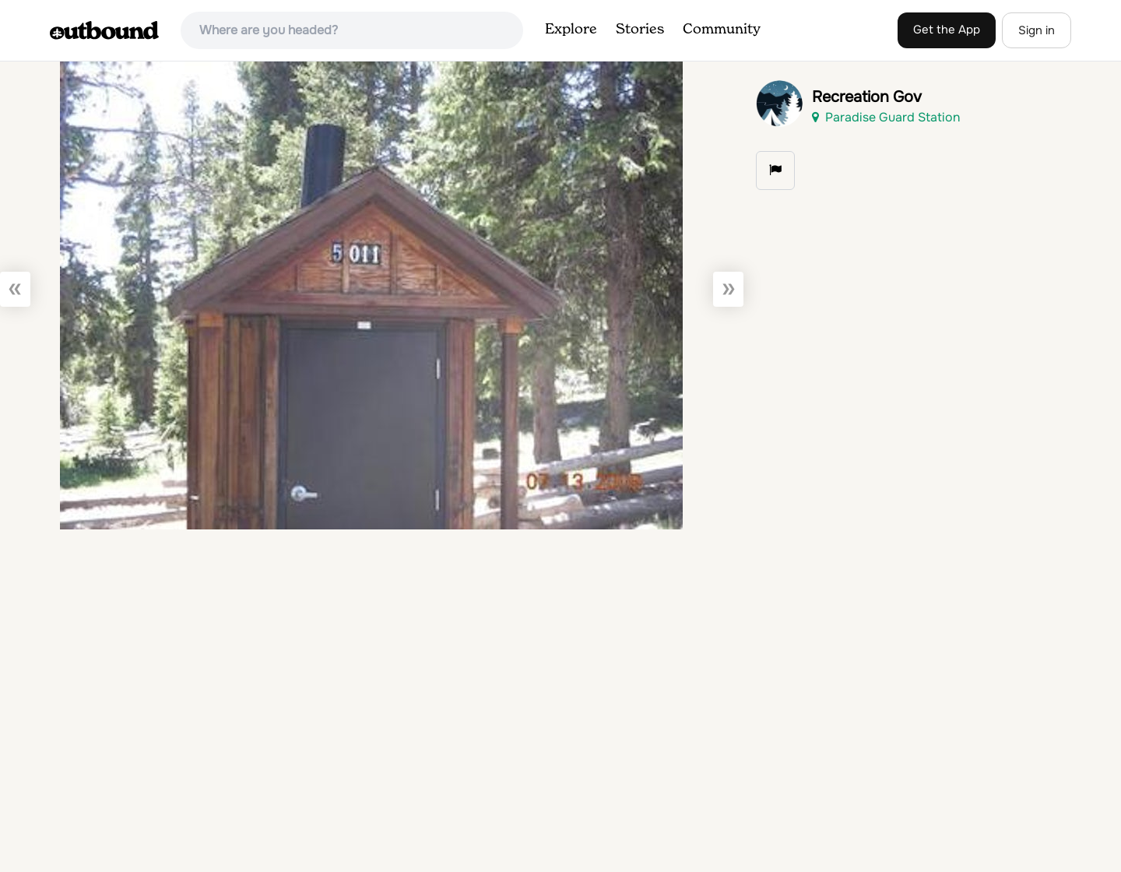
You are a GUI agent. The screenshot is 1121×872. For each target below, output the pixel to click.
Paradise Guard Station (886, 117)
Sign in (1036, 30)
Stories (640, 30)
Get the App (946, 29)
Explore (571, 30)
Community (722, 30)
